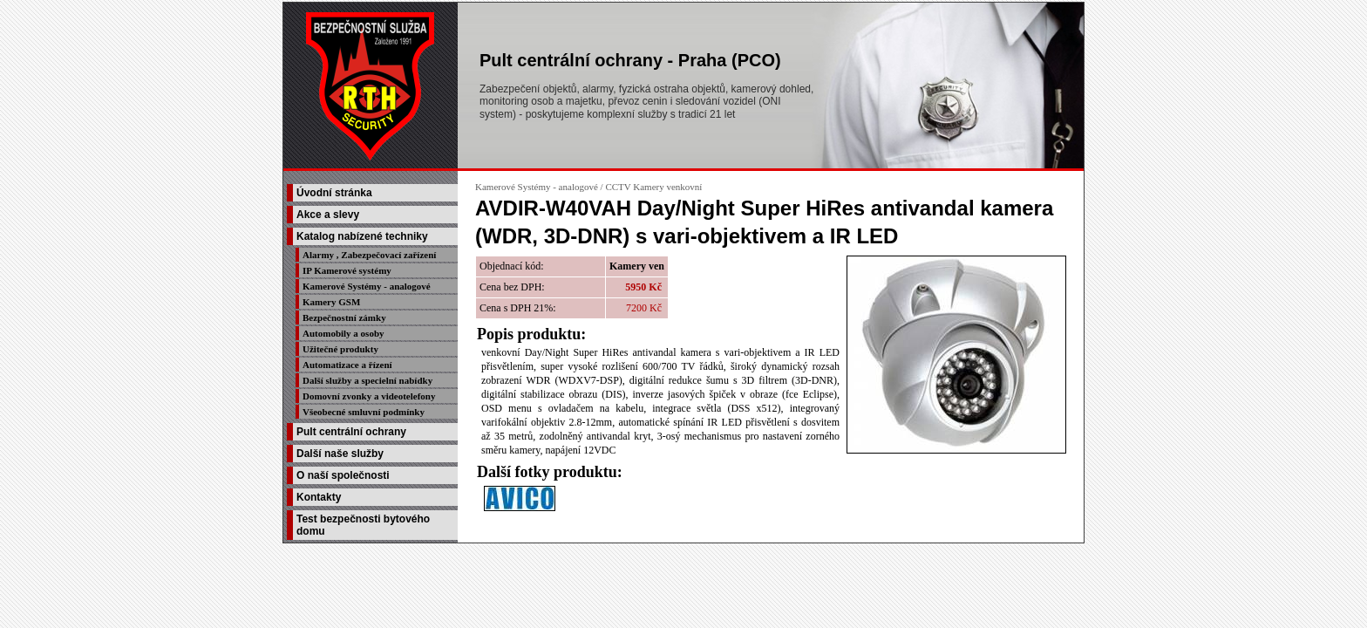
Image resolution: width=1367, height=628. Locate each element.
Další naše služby (340, 453)
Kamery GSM (331, 302)
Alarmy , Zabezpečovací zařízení (369, 254)
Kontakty (318, 497)
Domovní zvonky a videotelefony (369, 396)
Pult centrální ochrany (351, 432)
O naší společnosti (343, 475)
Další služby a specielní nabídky (367, 380)
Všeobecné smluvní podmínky (364, 411)
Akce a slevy (327, 214)
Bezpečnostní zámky (344, 317)
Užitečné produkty (340, 349)
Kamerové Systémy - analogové (367, 286)
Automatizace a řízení (347, 364)
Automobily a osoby (343, 333)
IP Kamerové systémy (347, 270)
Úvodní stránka (334, 193)
